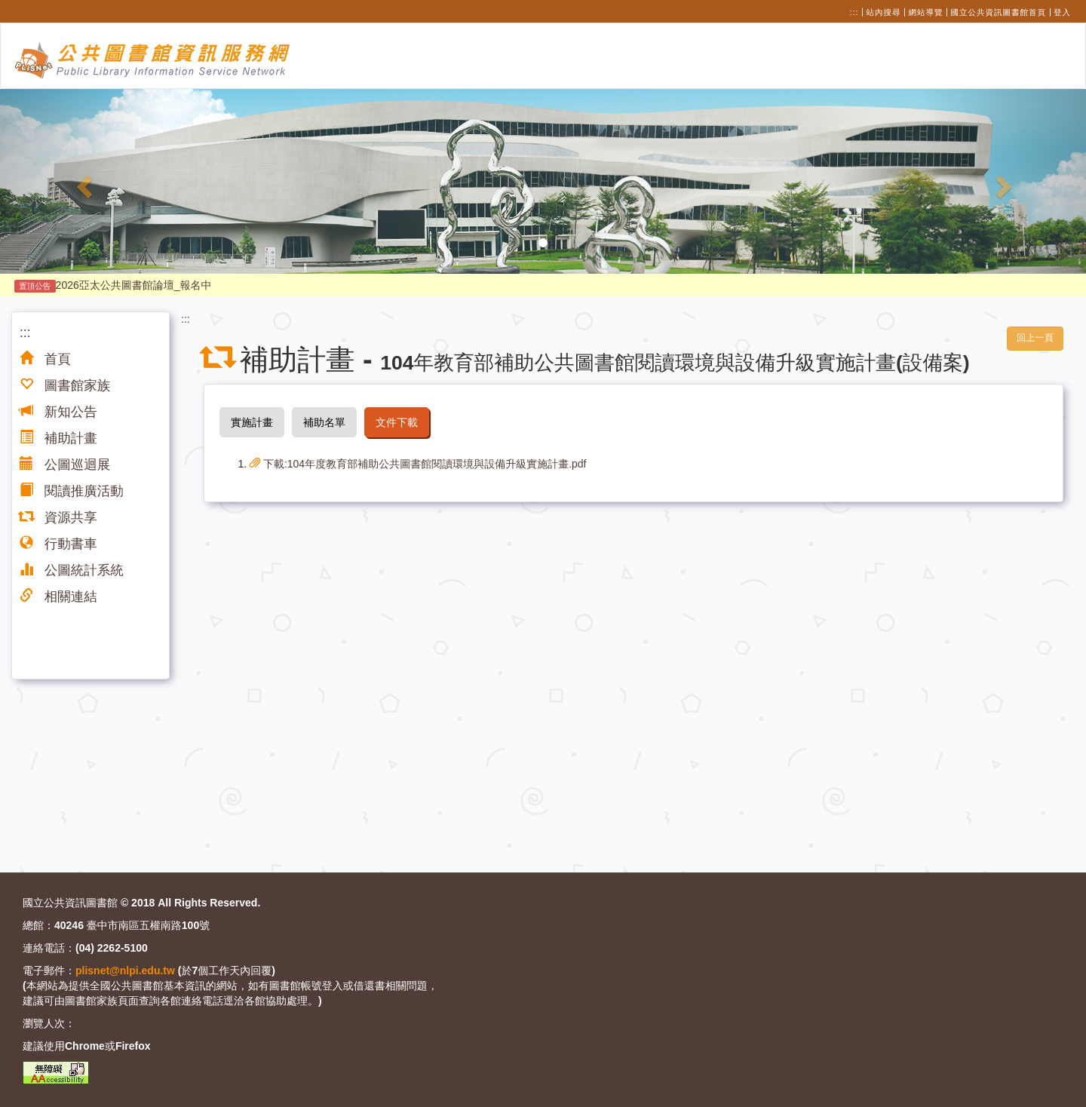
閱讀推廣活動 (72, 490)
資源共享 (58, 517)
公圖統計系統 (72, 570)
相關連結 (58, 596)
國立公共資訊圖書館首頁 (999, 12)
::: (854, 12)
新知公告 (58, 411)
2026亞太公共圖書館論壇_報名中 (113, 285)
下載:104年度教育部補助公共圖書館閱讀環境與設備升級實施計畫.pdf (418, 464)
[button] (81, 181)
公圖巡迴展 (65, 464)
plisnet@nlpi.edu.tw (125, 970)
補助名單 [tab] (324, 422)
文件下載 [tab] (397, 422)
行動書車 (58, 543)
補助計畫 (58, 438)
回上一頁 (1035, 338)
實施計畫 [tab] (252, 422)
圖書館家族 (65, 385)
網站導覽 (926, 12)
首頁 (45, 358)
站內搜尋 (884, 12)
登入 (1062, 12)
